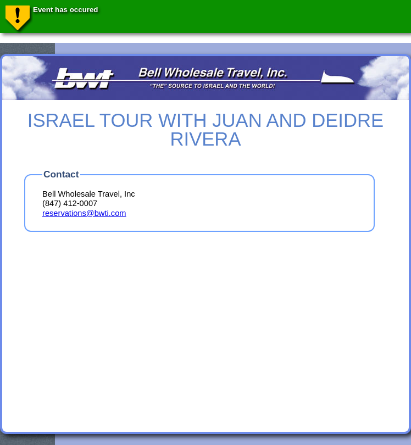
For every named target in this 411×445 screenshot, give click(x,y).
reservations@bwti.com (84, 213)
